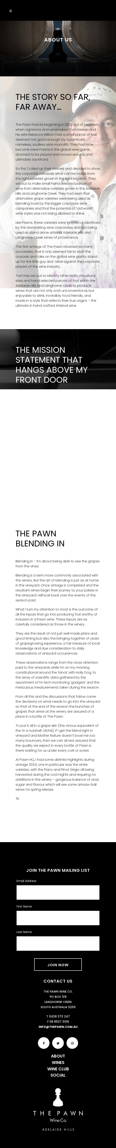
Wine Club (58, 1069)
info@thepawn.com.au (58, 1027)
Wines (58, 1062)
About (58, 1056)
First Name (26, 906)
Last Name (26, 932)
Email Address (28, 881)
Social (58, 1075)
